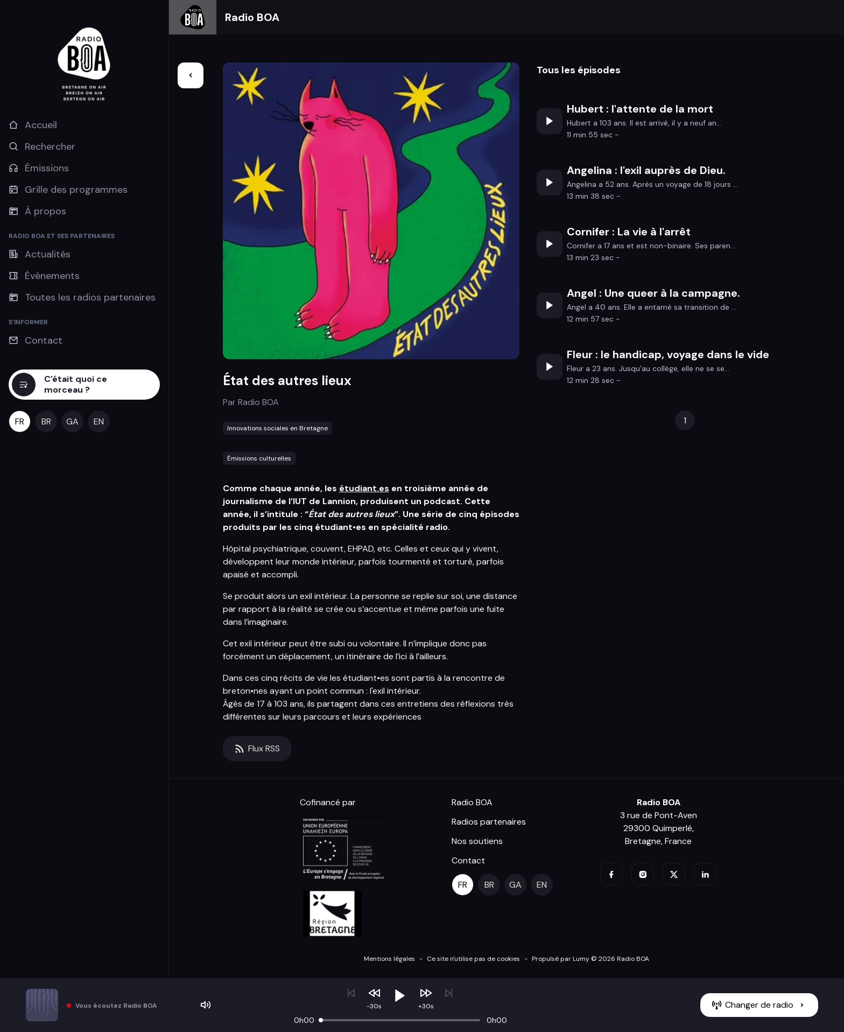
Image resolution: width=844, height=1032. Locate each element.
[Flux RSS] (257, 748)
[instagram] (642, 874)
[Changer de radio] (759, 1005)
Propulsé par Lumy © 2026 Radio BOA (590, 958)
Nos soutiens (477, 841)
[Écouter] (549, 121)
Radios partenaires (489, 821)
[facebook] (611, 874)
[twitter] (674, 874)
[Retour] (190, 75)
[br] (46, 421)
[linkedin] (705, 874)
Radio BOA (252, 17)
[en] (99, 421)
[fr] (20, 421)
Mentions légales (389, 958)
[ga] (72, 421)
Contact (468, 860)
